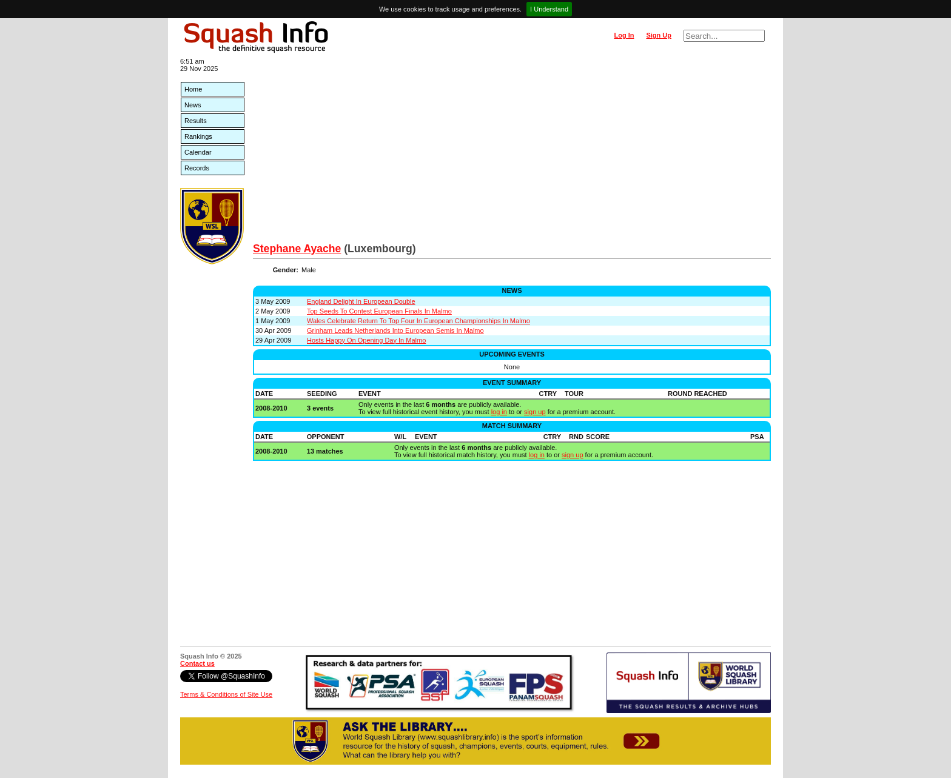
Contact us (197, 663)
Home (193, 89)
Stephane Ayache (297, 249)
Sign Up (658, 35)
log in (499, 411)
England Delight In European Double (361, 301)
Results (195, 120)
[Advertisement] (512, 151)
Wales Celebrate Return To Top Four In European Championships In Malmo (418, 320)
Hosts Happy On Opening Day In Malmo (366, 340)
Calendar (198, 152)
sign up (534, 411)
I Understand (549, 9)
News (192, 105)
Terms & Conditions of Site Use (226, 694)
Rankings (198, 136)
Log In (624, 35)
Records (196, 168)
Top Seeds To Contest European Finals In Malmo (379, 311)
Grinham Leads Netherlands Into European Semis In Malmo (395, 330)
